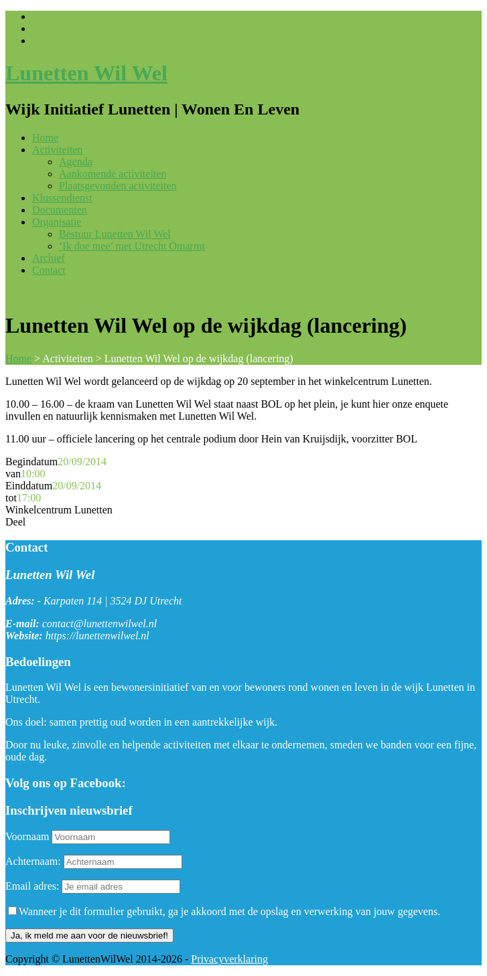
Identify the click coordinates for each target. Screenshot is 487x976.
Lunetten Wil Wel (86, 73)
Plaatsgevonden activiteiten (118, 185)
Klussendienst (62, 198)
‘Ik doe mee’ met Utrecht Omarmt (132, 246)
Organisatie (56, 222)
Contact (49, 270)
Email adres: (33, 886)
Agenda (75, 161)
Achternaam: (33, 861)
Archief (48, 258)
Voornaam (27, 836)
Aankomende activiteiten (112, 173)
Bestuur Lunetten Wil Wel (115, 234)
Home (45, 137)
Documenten (59, 210)
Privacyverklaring (229, 959)
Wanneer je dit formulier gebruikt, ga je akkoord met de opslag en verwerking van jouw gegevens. (224, 911)
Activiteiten (57, 149)
